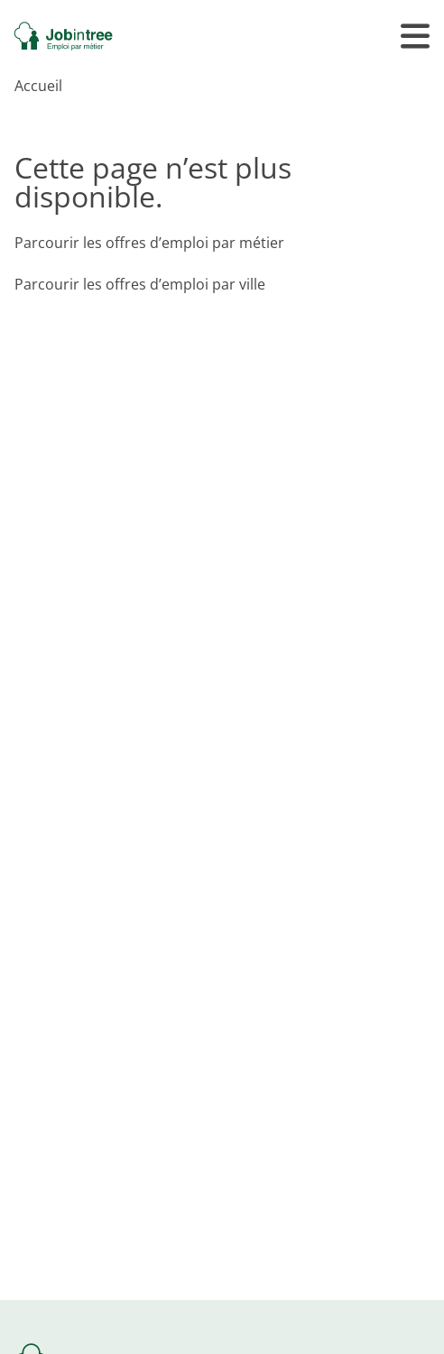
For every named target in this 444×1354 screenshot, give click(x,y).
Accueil (38, 86)
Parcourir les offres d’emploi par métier (149, 243)
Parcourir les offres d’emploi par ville (139, 284)
